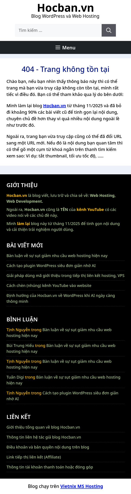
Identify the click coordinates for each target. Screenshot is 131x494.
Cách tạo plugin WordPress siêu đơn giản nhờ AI (51, 265)
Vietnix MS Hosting (81, 486)
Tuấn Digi (15, 377)
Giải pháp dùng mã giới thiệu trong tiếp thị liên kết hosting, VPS (65, 275)
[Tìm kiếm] (109, 30)
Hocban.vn (65, 7)
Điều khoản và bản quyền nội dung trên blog (47, 447)
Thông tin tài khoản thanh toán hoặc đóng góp (49, 467)
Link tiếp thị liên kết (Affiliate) (33, 457)
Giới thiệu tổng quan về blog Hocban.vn (43, 427)
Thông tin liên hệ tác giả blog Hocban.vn (43, 437)
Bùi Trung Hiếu (20, 345)
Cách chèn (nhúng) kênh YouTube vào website (49, 285)
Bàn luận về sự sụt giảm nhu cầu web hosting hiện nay (56, 255)
